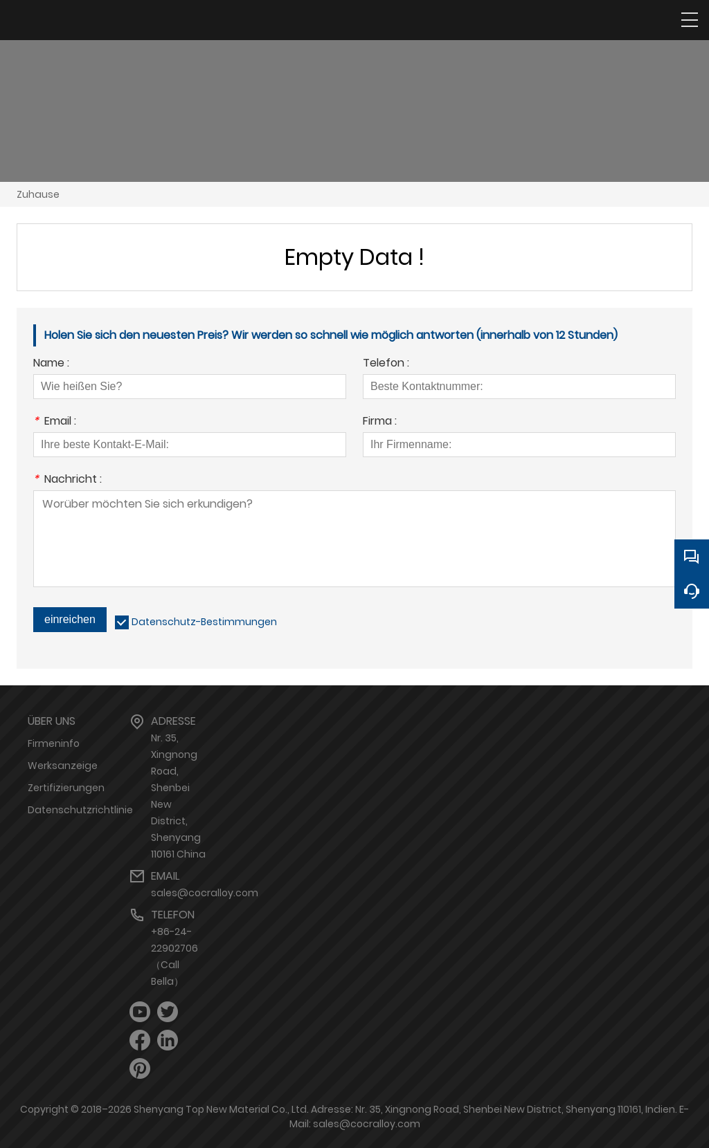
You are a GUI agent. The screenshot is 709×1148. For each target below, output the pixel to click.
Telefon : (386, 364)
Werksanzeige (63, 765)
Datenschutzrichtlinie (80, 810)
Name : (51, 364)
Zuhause (38, 194)
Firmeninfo (54, 743)
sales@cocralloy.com (204, 893)
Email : (54, 422)
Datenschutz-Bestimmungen (204, 622)
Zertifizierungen (66, 788)
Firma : (380, 422)
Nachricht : (67, 480)
